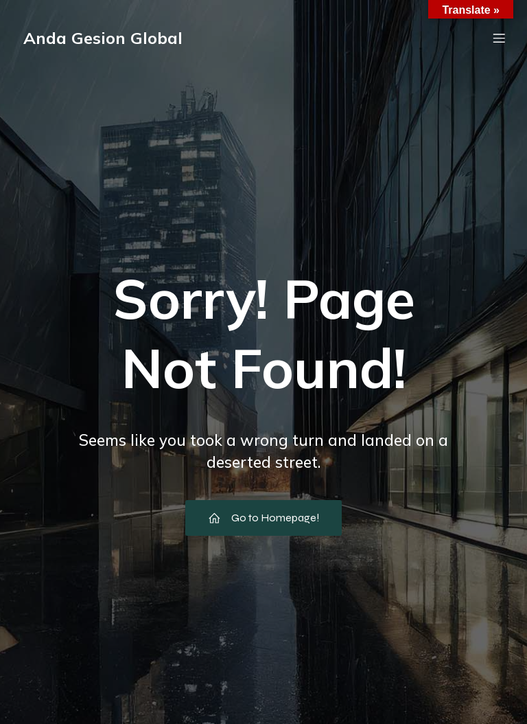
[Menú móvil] (499, 37)
